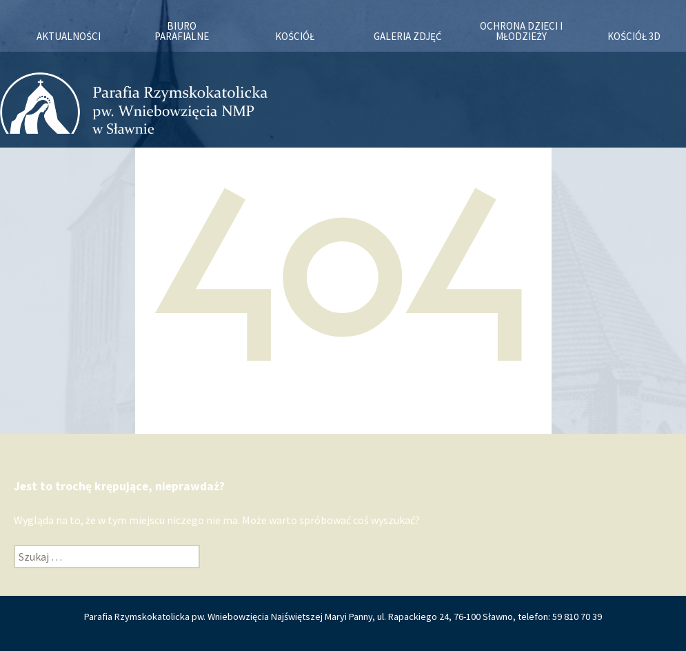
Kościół (294, 36)
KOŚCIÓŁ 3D (633, 36)
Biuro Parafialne (181, 31)
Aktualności (69, 36)
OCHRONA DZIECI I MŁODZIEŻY (521, 31)
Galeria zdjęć (408, 36)
